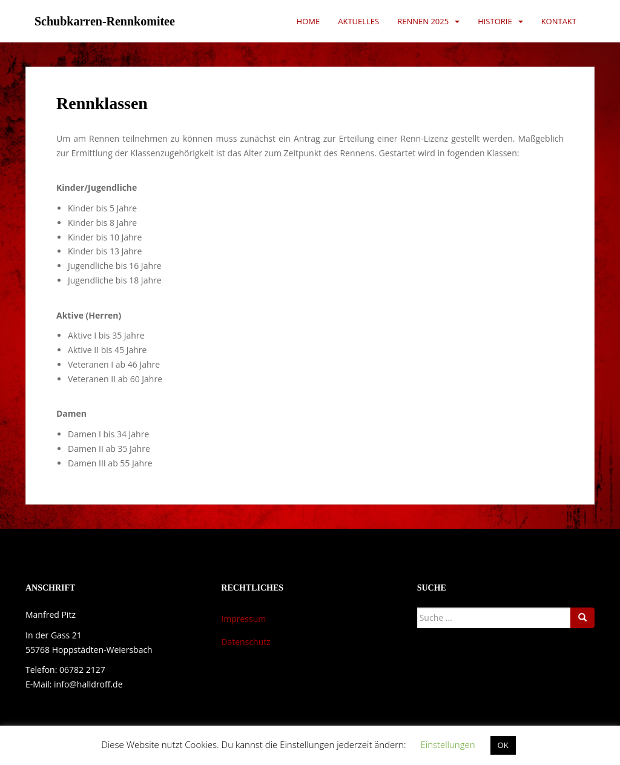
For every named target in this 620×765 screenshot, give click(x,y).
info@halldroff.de (88, 684)
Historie (495, 21)
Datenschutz (245, 641)
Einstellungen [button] (447, 744)
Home (308, 21)
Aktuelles (358, 21)
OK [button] (503, 745)
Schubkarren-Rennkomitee (105, 21)
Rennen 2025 (423, 21)
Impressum (243, 618)
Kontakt (558, 21)
